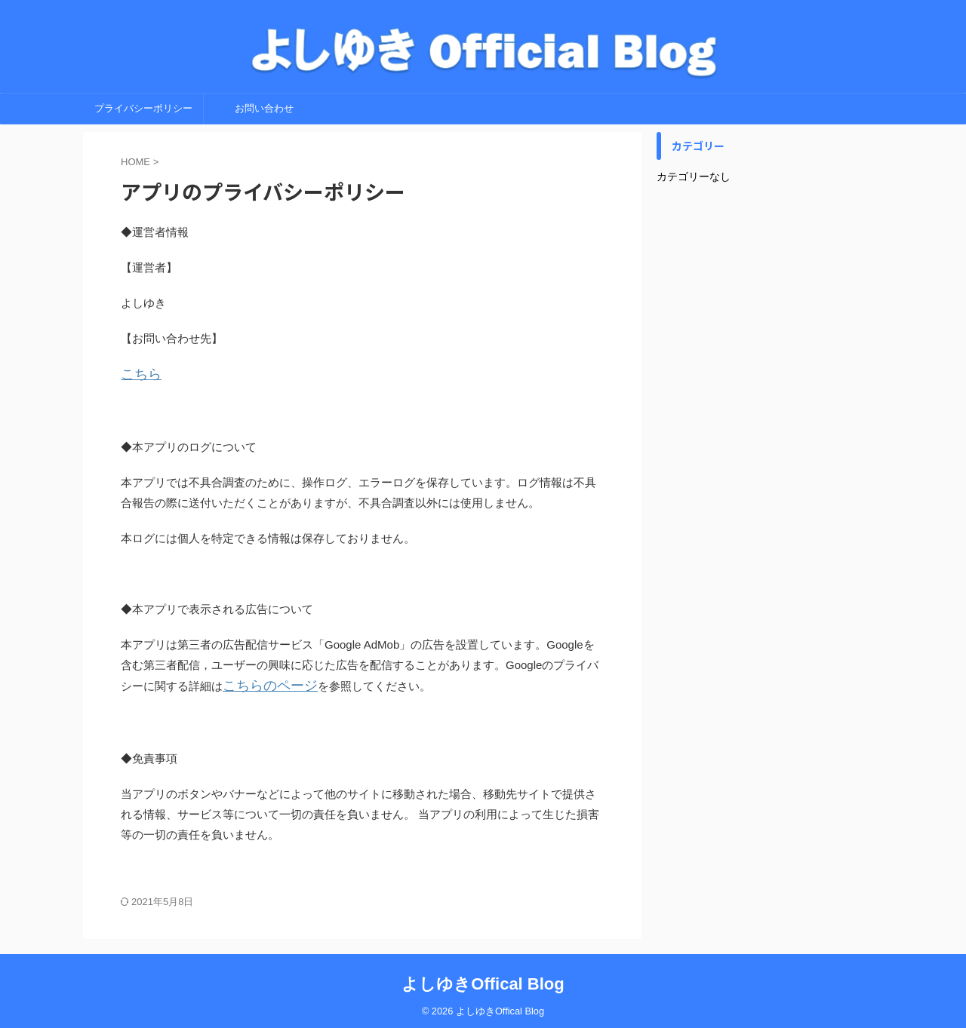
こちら (138, 373)
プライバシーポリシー (143, 108)
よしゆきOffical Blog (482, 979)
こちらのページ (262, 683)
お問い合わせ (264, 108)
